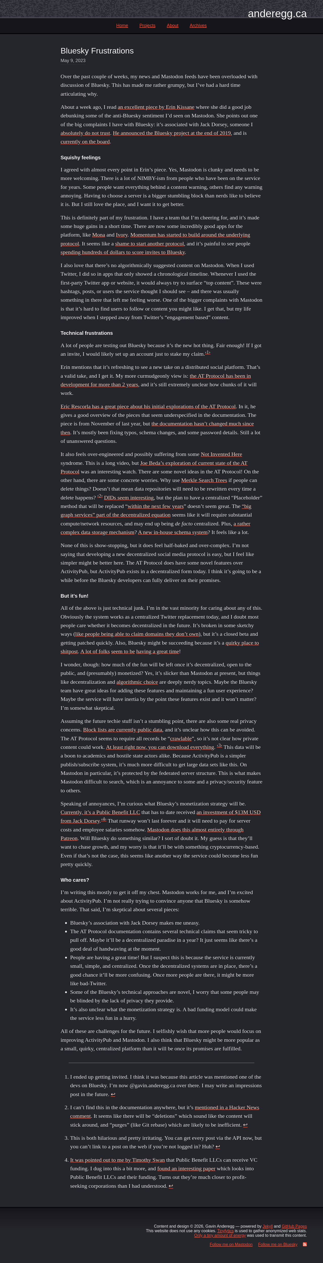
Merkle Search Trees (204, 480)
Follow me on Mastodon (231, 1244)
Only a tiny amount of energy (220, 1235)
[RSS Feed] (304, 1244)
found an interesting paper (186, 1168)
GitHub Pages (294, 1226)
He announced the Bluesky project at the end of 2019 (172, 133)
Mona (98, 235)
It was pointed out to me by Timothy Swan (117, 1160)
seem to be (123, 651)
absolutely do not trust (85, 133)
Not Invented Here (221, 454)
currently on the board (85, 141)
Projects (148, 25)
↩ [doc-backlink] (113, 1094)
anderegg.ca (277, 13)
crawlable (181, 738)
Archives (198, 25)
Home (122, 25)
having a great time (157, 651)
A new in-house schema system (173, 532)
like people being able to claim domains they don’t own (137, 634)
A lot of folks (95, 651)
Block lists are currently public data (122, 729)
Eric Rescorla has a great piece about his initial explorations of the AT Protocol (148, 406)
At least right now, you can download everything (160, 747)
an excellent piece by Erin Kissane (156, 107)
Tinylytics (225, 1231)
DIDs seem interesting (129, 497)
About (172, 25)
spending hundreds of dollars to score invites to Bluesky (123, 252)
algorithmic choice (137, 682)
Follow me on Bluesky (278, 1244)
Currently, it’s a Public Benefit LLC (100, 812)
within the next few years (156, 506)
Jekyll (268, 1226)
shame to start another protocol (149, 243)
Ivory (121, 235)
